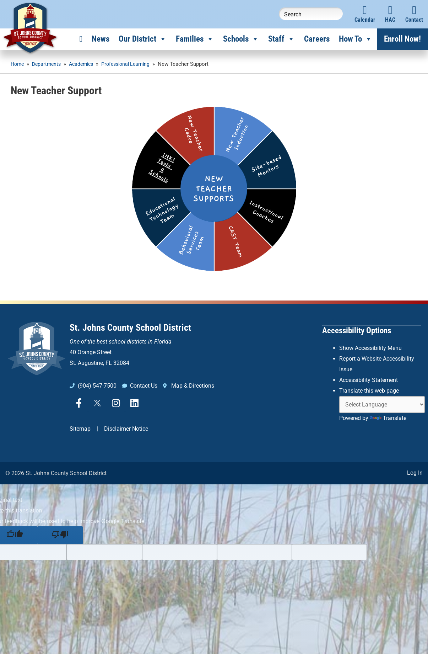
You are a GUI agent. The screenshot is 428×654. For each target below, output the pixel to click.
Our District (143, 39)
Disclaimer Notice (126, 428)
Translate (388, 417)
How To (355, 39)
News (100, 39)
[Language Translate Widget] (382, 403)
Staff (281, 39)
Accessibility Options (356, 330)
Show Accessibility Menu (370, 347)
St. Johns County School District (130, 327)
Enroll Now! (402, 39)
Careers (317, 39)
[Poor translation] (60, 535)
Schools (241, 39)
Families (195, 39)
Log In (415, 472)
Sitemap (80, 428)
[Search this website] (311, 13)
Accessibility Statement (368, 379)
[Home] (81, 39)
